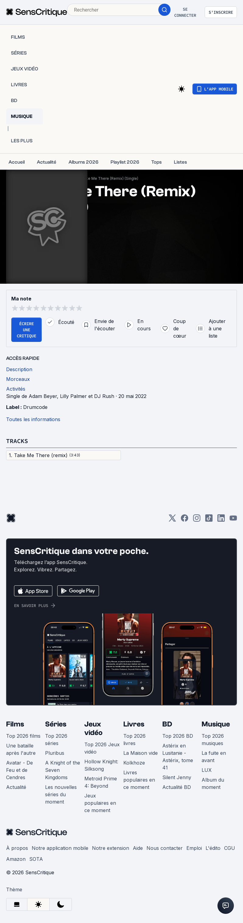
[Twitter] (172, 520)
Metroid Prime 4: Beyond (100, 782)
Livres (133, 724)
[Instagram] (196, 520)
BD (167, 724)
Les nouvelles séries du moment (61, 794)
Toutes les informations (33, 419)
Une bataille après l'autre (21, 749)
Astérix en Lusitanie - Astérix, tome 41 (177, 757)
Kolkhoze (134, 763)
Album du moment (213, 783)
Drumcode (35, 407)
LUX (207, 770)
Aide (138, 848)
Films (15, 724)
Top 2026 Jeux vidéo (102, 748)
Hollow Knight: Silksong (101, 765)
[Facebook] (184, 520)
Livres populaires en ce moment (139, 779)
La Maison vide (140, 753)
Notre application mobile (60, 848)
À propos (17, 848)
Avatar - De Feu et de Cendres (19, 770)
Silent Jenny (176, 777)
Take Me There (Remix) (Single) (109, 178)
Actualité (16, 787)
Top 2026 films (23, 736)
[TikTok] (209, 520)
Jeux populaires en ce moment (100, 803)
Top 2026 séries (56, 739)
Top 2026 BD (177, 736)
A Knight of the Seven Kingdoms (62, 770)
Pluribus (54, 753)
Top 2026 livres (134, 739)
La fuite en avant (214, 756)
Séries (55, 724)
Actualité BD (176, 787)
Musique (216, 724)
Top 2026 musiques (213, 739)
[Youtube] (233, 520)
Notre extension (110, 848)
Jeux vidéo (93, 728)
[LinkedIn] (221, 520)
